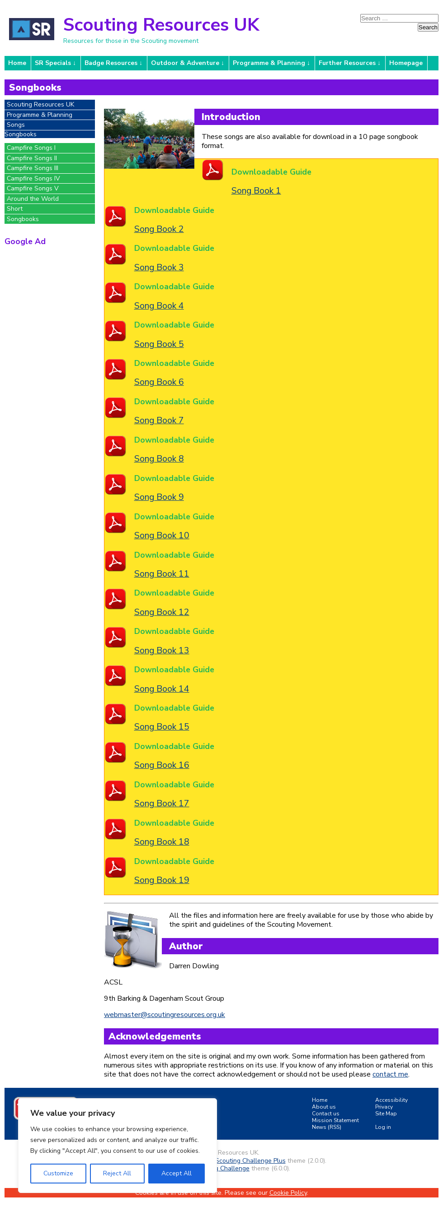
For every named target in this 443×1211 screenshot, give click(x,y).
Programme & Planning (269, 63)
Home (17, 63)
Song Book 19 (161, 880)
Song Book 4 (159, 306)
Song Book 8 (159, 459)
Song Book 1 (256, 191)
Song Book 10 (161, 535)
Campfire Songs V (33, 188)
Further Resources (347, 63)
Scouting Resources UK (161, 25)
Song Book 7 (159, 420)
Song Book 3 (159, 267)
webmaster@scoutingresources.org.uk (164, 1015)
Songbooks (23, 219)
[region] (117, 1145)
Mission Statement (335, 1120)
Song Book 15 (161, 727)
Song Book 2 (159, 229)
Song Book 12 (161, 612)
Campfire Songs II (32, 158)
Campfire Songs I (31, 147)
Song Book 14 (161, 689)
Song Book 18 (161, 842)
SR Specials (53, 63)
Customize (58, 1173)
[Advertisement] (50, 299)
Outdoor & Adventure (185, 63)
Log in (383, 1127)
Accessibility (391, 1100)
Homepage (406, 63)
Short (15, 208)
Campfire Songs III (32, 168)
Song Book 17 (161, 803)
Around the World (33, 198)
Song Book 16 (161, 765)
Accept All (176, 1173)
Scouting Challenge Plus (250, 1160)
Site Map (386, 1113)
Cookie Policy (288, 1192)
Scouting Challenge (221, 1168)
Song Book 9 (159, 497)
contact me (390, 1074)
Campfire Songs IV (33, 178)
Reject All (117, 1173)
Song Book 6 (159, 382)
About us (324, 1106)
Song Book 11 (161, 574)
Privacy (384, 1106)
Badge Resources (111, 63)
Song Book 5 (159, 344)
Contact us (325, 1113)
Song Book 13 (161, 650)
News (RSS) (326, 1127)
